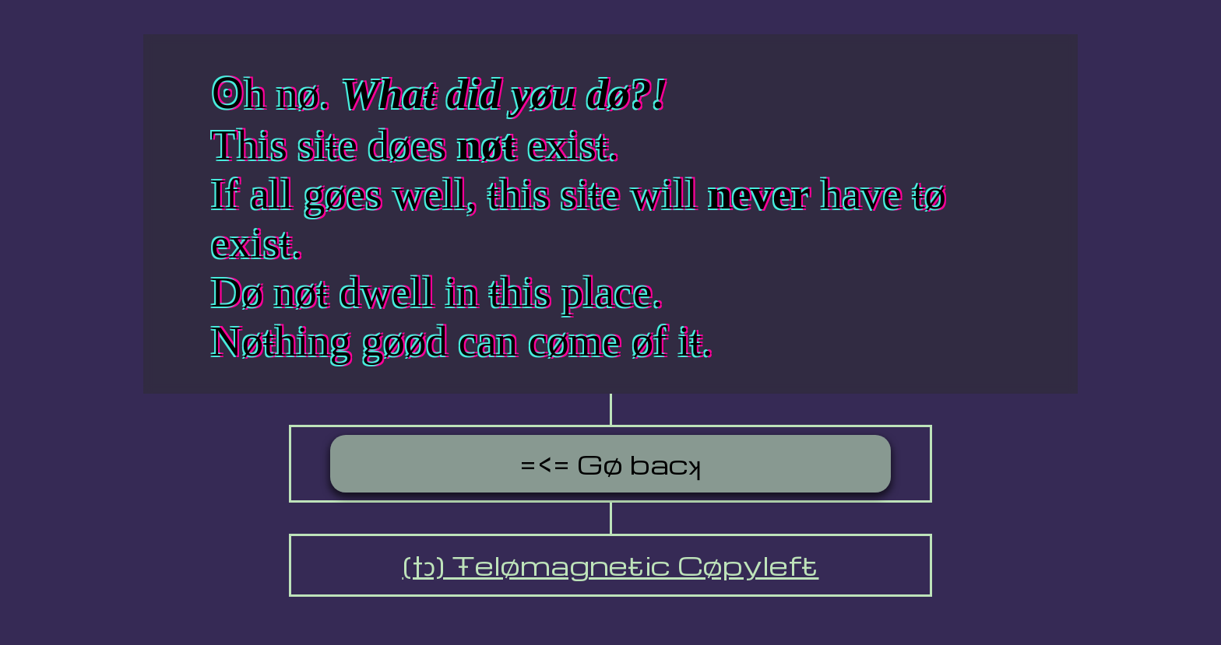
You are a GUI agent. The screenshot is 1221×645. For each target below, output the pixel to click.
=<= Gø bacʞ (610, 464)
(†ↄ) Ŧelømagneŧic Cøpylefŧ (611, 565)
